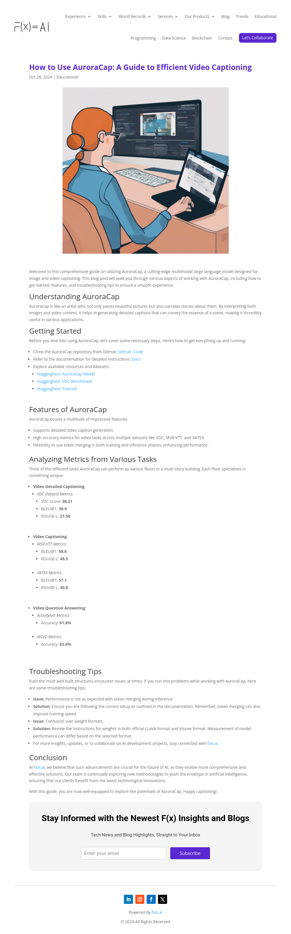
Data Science (174, 38)
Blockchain (202, 38)
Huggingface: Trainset (57, 388)
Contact (225, 38)
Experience (75, 16)
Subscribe (190, 853)
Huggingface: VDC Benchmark (64, 381)
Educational (266, 16)
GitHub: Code (130, 351)
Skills (102, 16)
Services (165, 16)
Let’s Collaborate (257, 37)
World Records (132, 16)
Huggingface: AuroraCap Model (66, 374)
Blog (225, 16)
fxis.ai (212, 743)
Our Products (197, 16)
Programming (143, 38)
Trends (242, 16)
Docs (136, 359)
